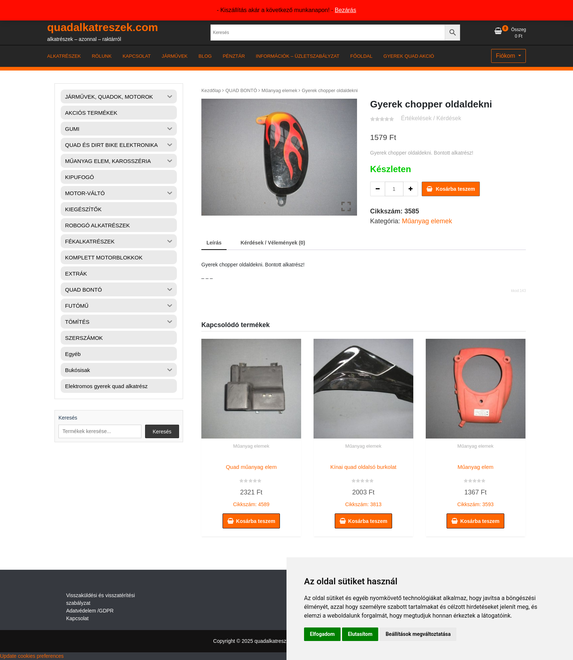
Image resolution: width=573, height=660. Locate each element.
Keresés (67, 418)
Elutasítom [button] (360, 634)
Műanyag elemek (279, 90)
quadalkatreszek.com (102, 27)
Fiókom (506, 56)
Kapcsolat (77, 618)
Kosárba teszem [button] (255, 521)
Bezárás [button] (345, 10)
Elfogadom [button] (322, 634)
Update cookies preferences (32, 656)
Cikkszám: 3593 (475, 483)
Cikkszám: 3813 (363, 483)
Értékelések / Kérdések (431, 118)
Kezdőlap (211, 90)
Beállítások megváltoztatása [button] (418, 634)
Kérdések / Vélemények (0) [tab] (272, 243)
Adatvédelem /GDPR (90, 611)
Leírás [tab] (213, 243)
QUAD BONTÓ (241, 90)
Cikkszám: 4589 (251, 483)
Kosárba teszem (455, 189)
